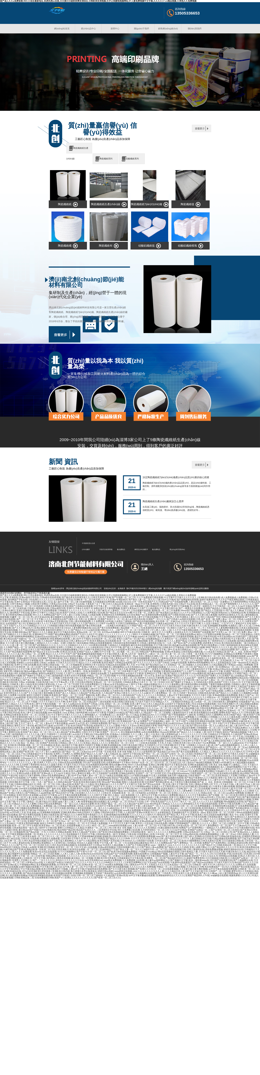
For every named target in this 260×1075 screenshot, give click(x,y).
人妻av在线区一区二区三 (201, 602)
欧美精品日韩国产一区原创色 (187, 710)
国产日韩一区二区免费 (45, 756)
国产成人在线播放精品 (148, 639)
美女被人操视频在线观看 (86, 721)
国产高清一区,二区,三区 (167, 634)
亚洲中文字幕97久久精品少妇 (44, 612)
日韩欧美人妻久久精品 (71, 680)
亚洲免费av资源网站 (40, 843)
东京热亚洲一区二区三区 (69, 864)
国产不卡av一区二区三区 (22, 786)
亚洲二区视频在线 (157, 641)
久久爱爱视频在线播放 (154, 667)
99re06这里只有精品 (86, 799)
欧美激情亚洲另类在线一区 (156, 628)
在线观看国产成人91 (15, 623)
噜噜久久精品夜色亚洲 (132, 782)
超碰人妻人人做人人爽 (163, 730)
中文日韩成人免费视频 (143, 758)
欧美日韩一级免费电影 (223, 730)
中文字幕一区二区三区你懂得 (239, 708)
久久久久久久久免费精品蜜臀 (167, 832)
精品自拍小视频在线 (249, 678)
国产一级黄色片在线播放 (190, 608)
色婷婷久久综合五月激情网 (151, 678)
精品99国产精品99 (249, 773)
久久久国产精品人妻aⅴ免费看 (149, 847)
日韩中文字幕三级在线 (108, 697)
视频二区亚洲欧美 (91, 817)
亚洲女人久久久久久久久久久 (120, 786)
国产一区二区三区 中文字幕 (29, 619)
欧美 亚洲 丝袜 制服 (141, 680)
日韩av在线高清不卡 (192, 832)
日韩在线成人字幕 (150, 797)
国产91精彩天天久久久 (71, 817)
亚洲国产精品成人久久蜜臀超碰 (239, 671)
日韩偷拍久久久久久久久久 (71, 610)
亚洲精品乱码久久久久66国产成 (121, 706)
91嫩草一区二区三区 (20, 617)
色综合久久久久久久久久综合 (70, 860)
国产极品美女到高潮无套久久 (76, 597)
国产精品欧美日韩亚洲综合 (82, 780)
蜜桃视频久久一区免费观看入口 (100, 715)
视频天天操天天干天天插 (191, 797)
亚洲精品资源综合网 (237, 843)
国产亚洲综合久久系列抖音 (101, 771)
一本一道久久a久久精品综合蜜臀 (218, 649)
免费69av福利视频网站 (199, 662)
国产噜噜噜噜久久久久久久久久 (238, 604)
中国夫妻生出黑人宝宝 (41, 602)
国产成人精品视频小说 (188, 708)
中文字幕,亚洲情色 (9, 597)
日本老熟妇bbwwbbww (178, 773)
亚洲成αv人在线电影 (119, 734)
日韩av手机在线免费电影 (49, 804)
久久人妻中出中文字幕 (218, 780)
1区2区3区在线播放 (106, 636)
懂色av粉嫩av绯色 (33, 671)
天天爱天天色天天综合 (74, 765)
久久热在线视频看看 (10, 758)
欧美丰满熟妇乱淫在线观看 (103, 641)
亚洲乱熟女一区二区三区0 (120, 743)
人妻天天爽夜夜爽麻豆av (95, 738)
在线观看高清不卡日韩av (90, 845)
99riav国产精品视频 (190, 610)
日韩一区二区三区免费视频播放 (195, 806)
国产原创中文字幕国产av (26, 710)
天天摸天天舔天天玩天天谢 (62, 623)
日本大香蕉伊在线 (101, 778)
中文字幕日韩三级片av (192, 680)
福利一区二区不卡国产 (56, 697)
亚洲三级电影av (22, 721)
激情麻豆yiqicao (136, 669)
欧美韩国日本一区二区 (99, 671)
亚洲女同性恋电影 (35, 697)
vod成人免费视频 (244, 665)
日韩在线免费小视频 (163, 823)
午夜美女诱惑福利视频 (28, 823)
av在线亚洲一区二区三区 (103, 639)
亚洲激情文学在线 (107, 830)
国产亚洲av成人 (44, 773)
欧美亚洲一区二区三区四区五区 (98, 686)
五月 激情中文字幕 (208, 738)
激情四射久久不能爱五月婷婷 (244, 819)
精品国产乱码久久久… (125, 686)
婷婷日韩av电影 (105, 871)
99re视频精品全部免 (233, 801)
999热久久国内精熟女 (194, 747)
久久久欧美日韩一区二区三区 (87, 617)
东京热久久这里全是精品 (15, 649)
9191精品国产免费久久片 (209, 675)
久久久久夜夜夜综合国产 (56, 619)
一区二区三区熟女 (128, 799)
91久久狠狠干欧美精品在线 (92, 649)
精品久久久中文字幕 (157, 717)
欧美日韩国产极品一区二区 (108, 804)
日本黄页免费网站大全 (135, 862)
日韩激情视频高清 (118, 699)
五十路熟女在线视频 (112, 775)
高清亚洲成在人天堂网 (245, 730)
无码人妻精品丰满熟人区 (150, 656)
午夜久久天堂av (128, 725)
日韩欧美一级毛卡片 (151, 632)
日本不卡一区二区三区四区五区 (154, 682)
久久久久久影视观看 (142, 752)
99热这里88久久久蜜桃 (88, 812)
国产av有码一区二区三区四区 (179, 754)
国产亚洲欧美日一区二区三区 (210, 656)
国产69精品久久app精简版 (13, 697)
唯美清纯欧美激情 (23, 817)
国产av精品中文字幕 (71, 710)
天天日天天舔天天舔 (201, 695)
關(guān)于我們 (141, 28)
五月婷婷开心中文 (153, 745)
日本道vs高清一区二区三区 (189, 825)
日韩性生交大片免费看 (154, 791)
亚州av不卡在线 (135, 801)
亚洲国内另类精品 (181, 702)
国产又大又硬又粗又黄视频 (204, 615)
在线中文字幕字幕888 (115, 689)
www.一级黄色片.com (161, 845)
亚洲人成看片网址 (198, 847)
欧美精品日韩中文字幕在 (184, 691)
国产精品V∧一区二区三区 (218, 747)
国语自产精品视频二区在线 (125, 778)
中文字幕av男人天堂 (169, 617)
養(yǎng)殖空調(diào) (177, 549)
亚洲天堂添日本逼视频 (75, 675)
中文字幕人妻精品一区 (27, 801)
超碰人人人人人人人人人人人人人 (114, 634)
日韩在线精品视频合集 (192, 652)
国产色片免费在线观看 (58, 778)
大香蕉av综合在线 (57, 604)
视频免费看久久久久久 (98, 699)
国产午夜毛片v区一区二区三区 (91, 851)
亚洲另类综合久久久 (13, 693)
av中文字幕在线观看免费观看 (72, 795)
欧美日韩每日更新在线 (48, 665)
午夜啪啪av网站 (249, 769)
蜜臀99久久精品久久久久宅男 (14, 704)
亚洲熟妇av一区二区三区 (231, 667)
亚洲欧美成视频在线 (201, 730)
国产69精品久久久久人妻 (55, 671)
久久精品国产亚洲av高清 (88, 693)
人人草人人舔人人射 (70, 854)
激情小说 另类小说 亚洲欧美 (83, 619)
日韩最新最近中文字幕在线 (39, 754)
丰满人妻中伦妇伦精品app (170, 817)
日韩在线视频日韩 (125, 847)
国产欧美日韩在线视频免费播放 (113, 832)
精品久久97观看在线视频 (209, 634)
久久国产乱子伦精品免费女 (234, 728)
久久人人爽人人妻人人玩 (143, 734)
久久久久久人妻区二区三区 (180, 667)
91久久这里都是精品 (221, 662)
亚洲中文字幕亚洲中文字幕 (127, 806)
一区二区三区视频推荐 (38, 639)
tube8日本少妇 (145, 636)
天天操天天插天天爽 (141, 730)
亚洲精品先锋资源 (12, 715)
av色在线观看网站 (150, 732)
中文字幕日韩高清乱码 (157, 856)
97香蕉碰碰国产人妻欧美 (184, 715)
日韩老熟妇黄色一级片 (218, 817)
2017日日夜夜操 (218, 854)
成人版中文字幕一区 (63, 602)
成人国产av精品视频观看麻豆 (225, 745)
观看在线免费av (187, 634)
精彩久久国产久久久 (180, 628)
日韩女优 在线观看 (111, 793)
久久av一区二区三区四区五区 (70, 684)
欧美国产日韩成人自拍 (71, 612)
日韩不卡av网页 (107, 623)
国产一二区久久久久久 (43, 860)
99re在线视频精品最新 (247, 812)
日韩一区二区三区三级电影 (89, 875)
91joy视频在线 (199, 673)
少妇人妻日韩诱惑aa (228, 873)
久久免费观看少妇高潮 (94, 612)
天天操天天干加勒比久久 (61, 717)
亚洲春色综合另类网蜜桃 (113, 615)
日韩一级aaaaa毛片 (241, 662)
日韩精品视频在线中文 (25, 784)
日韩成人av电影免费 (90, 615)
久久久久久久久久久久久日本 (193, 734)
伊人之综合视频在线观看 (138, 610)
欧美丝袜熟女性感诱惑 (228, 773)
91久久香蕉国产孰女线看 (65, 786)
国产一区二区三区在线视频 (245, 680)
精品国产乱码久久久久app (177, 678)
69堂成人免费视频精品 (93, 791)
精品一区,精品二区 (30, 743)
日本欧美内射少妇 (168, 604)
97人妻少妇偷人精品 (34, 797)
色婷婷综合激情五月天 (229, 615)
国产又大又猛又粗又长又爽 (150, 747)
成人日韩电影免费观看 (96, 723)
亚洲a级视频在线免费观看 (224, 695)
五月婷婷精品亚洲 (236, 612)
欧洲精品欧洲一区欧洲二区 (37, 849)
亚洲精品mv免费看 (233, 654)
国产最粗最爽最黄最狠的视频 (87, 654)
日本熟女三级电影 (123, 621)
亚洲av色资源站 (172, 652)
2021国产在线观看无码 (94, 762)
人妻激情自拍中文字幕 (201, 669)
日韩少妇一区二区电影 (31, 769)
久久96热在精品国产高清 (222, 706)
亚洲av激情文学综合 (29, 597)
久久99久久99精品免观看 (59, 832)
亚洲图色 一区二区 (50, 680)
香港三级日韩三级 (8, 723)
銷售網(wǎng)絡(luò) (168, 28)
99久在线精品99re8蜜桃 (25, 673)
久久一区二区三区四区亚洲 (63, 836)
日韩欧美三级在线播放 (77, 643)
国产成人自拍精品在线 (170, 699)
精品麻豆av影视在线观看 (184, 645)
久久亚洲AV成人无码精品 (63, 843)
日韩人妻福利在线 (20, 843)
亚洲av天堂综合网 (147, 799)
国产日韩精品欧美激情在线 (228, 836)
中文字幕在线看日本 (132, 741)
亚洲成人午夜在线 (123, 771)
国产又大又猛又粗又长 (196, 871)
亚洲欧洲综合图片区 (220, 686)
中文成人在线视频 (245, 736)
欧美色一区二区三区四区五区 (233, 658)
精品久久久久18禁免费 (89, 662)
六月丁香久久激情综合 (50, 752)
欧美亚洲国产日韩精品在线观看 (77, 606)
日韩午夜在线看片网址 (133, 745)
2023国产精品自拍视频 (27, 767)
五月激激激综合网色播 (103, 602)
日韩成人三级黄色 (159, 658)
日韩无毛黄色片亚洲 (101, 597)
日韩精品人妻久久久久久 (70, 743)
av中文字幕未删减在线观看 (142, 875)
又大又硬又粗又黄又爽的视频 (20, 643)
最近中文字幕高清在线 (205, 636)
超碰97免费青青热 (208, 599)
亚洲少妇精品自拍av (173, 723)
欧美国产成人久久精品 (64, 693)
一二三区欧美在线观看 (145, 743)
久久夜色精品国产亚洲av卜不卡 (94, 678)
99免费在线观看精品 (30, 819)
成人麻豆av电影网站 (243, 771)
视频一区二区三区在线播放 (39, 745)
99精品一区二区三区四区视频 (101, 675)
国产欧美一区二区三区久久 (107, 878)
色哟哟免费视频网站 (24, 636)
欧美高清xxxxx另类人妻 (182, 736)
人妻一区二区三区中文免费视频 (231, 760)
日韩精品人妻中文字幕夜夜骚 (214, 630)
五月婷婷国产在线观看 (200, 632)
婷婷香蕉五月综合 (64, 599)
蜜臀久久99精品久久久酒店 (71, 828)
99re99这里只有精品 (159, 804)
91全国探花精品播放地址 (137, 843)
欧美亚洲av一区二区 (49, 825)
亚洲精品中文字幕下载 (155, 673)
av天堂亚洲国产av (135, 615)
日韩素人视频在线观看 (56, 797)
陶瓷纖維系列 (105, 158)
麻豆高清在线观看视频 (141, 645)
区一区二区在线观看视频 (166, 869)
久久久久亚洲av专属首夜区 (114, 599)
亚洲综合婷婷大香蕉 (83, 717)
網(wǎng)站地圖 (155, 588)
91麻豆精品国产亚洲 (13, 849)
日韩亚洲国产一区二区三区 (34, 708)
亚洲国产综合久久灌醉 (87, 652)
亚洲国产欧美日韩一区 (27, 752)
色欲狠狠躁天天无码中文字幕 (53, 699)
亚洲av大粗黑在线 (221, 639)
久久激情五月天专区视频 (149, 686)
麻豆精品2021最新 (44, 725)
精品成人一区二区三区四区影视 (185, 808)
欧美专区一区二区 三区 (67, 847)
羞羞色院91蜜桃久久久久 (58, 630)
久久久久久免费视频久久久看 (224, 699)
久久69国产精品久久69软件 (212, 821)
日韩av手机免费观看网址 (53, 775)
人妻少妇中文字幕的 (166, 599)
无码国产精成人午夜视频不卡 (188, 799)
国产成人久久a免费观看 (189, 767)
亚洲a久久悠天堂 (87, 747)
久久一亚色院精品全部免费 (32, 630)
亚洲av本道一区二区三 (93, 864)
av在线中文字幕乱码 (82, 734)
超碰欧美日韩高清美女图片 (71, 749)
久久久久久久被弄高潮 (71, 686)
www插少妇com (123, 602)
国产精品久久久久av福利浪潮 (85, 630)
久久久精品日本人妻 (222, 725)
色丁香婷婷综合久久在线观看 (117, 617)
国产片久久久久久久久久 (145, 662)
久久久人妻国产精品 (177, 641)
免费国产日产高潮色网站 (152, 721)
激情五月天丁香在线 (24, 725)
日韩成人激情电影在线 (38, 608)
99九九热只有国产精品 (134, 710)
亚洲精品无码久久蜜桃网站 (210, 715)
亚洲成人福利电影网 (77, 712)
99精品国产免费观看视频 (151, 652)
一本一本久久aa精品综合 (69, 704)
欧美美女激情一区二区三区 (36, 836)
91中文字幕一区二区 (109, 652)
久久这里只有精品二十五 (213, 623)
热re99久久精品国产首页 (174, 819)
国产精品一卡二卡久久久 (197, 854)
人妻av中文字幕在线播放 (179, 695)
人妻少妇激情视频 (82, 602)
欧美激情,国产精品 (58, 695)
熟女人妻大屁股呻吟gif (166, 734)
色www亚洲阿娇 (168, 732)
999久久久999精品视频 (144, 634)
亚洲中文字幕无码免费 (25, 665)
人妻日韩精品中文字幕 (155, 606)
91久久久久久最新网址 (169, 684)
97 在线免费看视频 (244, 806)
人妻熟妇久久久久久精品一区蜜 (50, 643)
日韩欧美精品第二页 (226, 845)
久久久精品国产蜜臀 (199, 660)
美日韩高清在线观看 (231, 643)
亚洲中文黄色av (22, 602)
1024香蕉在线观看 (98, 645)
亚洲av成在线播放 (8, 815)
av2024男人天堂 (62, 725)
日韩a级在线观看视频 (50, 597)
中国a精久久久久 (223, 771)
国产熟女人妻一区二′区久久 (142, 599)
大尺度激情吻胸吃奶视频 (89, 836)
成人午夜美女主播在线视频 (183, 782)
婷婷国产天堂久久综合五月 (84, 634)
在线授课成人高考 (59, 771)
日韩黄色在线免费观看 (128, 749)
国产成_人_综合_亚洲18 (238, 652)
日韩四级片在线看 (43, 786)
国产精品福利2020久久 (174, 858)
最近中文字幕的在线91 (64, 632)
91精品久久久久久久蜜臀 (24, 804)
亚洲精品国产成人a (129, 721)
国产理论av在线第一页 (200, 725)
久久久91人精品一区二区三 (133, 697)
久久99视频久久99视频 (206, 717)
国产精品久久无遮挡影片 (213, 610)
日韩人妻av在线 (63, 784)
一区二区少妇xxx (179, 771)
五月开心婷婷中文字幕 (48, 686)
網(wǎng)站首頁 (61, 28)
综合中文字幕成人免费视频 (181, 717)
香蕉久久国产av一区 (126, 639)
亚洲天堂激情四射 (25, 610)
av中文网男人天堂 (25, 730)
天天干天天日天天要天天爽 (187, 623)
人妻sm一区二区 (156, 654)
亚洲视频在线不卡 (180, 812)
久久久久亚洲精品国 (17, 799)
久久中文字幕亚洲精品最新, (231, 599)
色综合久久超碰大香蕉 (160, 691)
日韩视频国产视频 (158, 854)
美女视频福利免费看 (130, 732)
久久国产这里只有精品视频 (210, 691)
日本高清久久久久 (202, 791)
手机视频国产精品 (77, 699)
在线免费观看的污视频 (11, 675)
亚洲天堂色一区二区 (76, 702)
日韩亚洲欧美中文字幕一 (175, 745)
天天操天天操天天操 (118, 669)
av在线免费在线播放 (124, 873)
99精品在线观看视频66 (233, 617)
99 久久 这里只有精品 (94, 838)
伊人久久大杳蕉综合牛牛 (233, 810)
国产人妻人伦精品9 (108, 754)
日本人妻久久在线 (71, 615)
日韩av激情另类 (57, 608)
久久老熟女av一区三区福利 (173, 639)
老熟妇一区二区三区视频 (117, 704)
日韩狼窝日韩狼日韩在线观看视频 (64, 626)
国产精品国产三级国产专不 (240, 719)
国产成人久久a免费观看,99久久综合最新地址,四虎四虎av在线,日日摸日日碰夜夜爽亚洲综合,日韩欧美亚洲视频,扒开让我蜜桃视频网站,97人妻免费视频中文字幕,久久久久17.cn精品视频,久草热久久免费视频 (98, 595)
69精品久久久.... (108, 630)
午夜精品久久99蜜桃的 (119, 645)
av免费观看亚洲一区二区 (96, 728)
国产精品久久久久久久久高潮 (17, 747)
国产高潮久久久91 (144, 869)
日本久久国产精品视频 (39, 649)
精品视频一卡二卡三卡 (131, 628)
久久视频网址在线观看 (146, 873)
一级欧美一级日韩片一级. (210, 689)
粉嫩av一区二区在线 (86, 656)
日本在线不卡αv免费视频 (203, 743)
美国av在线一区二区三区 (88, 632)
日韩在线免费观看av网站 (212, 708)
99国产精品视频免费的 (59, 634)
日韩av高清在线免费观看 (70, 762)
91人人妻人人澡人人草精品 (232, 738)
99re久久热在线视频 (111, 719)
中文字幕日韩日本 (168, 608)
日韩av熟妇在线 (190, 834)
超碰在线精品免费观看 (72, 728)
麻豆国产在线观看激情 (52, 691)
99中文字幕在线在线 (130, 632)
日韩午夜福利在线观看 (180, 856)
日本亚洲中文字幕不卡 (240, 697)
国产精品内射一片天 (36, 832)
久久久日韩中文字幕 (25, 689)
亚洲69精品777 (39, 634)
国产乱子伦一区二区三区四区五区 (133, 630)
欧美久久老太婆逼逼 (188, 873)
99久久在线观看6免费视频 (147, 788)
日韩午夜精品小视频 (19, 604)
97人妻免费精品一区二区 (164, 693)
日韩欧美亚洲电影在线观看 (201, 721)
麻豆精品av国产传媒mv (14, 639)
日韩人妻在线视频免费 (79, 621)
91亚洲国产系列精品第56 (50, 658)
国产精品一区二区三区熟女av (76, 752)
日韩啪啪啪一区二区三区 (208, 728)
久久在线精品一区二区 (174, 665)
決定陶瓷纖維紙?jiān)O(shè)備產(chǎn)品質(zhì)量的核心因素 (176, 477)
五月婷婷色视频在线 (151, 647)
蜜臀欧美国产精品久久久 (231, 712)
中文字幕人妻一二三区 (105, 606)
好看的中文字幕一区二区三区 (146, 819)
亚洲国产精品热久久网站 (215, 608)
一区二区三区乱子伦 (15, 754)
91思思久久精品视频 (113, 845)
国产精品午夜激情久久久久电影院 (202, 658)
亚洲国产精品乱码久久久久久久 (180, 675)
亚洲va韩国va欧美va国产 (151, 821)
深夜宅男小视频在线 (13, 671)
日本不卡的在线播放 (74, 708)
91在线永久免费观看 (168, 795)
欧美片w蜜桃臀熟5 (78, 771)
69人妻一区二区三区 (175, 654)
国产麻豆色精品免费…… (94, 626)
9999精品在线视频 (228, 856)
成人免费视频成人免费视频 (234, 597)
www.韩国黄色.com (57, 712)
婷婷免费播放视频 (75, 706)
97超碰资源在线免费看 (96, 869)
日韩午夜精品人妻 (245, 834)
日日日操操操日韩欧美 (11, 706)
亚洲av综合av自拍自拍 (46, 636)
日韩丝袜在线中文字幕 (111, 812)
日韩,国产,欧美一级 (205, 619)
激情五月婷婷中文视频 (37, 695)
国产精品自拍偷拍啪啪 (144, 621)
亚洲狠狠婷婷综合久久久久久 (26, 691)
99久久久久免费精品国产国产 (47, 615)
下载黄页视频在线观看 (219, 684)
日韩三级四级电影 (229, 645)
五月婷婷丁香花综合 (186, 693)
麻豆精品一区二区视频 (73, 741)
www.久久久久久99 (179, 669)
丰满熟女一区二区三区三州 (161, 697)
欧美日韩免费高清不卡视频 (54, 869)
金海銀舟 (121, 588)
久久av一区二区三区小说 (244, 660)
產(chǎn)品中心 (88, 28)
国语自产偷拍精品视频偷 (234, 732)
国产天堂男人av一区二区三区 (226, 632)
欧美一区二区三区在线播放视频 (132, 641)
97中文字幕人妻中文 (165, 649)
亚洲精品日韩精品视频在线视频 (143, 699)
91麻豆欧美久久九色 (197, 626)
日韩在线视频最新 (210, 767)
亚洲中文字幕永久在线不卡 (79, 608)
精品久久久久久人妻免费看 (179, 791)
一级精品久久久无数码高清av (219, 828)
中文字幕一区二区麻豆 (144, 612)
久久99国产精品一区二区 (139, 626)
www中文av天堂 (56, 708)
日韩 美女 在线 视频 (30, 728)
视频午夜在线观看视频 (117, 867)
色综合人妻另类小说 (32, 706)
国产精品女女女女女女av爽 (119, 612)
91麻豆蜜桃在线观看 (168, 828)
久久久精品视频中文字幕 (48, 760)
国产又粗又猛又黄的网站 (109, 656)
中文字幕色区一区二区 (223, 606)
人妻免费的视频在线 (81, 628)
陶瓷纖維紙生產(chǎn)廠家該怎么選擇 (163, 501)
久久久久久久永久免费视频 (210, 801)
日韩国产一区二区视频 (48, 678)
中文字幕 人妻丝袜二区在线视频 (72, 689)
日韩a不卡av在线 (76, 604)
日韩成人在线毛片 (133, 756)
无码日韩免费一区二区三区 (239, 749)
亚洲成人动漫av (103, 660)
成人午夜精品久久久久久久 (189, 758)
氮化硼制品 (121, 549)
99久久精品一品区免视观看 (130, 606)
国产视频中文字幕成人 (34, 675)
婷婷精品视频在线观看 (172, 778)
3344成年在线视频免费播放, (64, 649)
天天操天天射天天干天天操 (41, 799)
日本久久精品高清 (114, 604)
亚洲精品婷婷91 (126, 773)
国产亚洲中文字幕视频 (178, 606)
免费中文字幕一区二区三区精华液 (28, 856)
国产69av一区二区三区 (153, 754)
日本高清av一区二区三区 (179, 864)
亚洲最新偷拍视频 (8, 630)
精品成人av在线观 (115, 649)
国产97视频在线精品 (174, 780)
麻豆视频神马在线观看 (61, 617)
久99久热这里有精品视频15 (35, 841)
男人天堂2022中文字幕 (67, 730)
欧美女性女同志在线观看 (44, 851)
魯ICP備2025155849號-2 (136, 588)
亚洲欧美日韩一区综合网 (79, 767)
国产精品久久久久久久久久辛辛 (123, 723)
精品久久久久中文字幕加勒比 (188, 612)
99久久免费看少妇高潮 (14, 695)
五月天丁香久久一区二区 (30, 723)
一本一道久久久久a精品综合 (230, 743)
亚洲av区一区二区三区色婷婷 (28, 606)
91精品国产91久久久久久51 (77, 862)
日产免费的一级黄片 (92, 710)
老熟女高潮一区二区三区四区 (221, 812)
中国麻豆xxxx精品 (115, 712)
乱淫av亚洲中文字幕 (209, 621)
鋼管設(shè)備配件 (141, 549)
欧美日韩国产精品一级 (235, 715)
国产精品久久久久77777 (176, 838)
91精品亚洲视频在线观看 (40, 875)
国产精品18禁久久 (73, 691)
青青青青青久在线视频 (68, 758)
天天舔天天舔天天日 (145, 702)
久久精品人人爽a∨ (209, 752)
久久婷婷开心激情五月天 (12, 736)
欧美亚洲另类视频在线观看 (42, 647)
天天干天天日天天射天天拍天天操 (169, 626)
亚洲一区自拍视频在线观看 (184, 810)
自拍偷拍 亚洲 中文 (25, 760)
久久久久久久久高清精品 (153, 695)
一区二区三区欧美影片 (122, 671)
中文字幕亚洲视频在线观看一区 (132, 675)
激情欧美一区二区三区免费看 (166, 610)
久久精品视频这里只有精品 (222, 665)
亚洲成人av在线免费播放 (73, 760)
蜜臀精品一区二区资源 (138, 689)
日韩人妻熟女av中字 (79, 641)
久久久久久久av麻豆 (140, 693)
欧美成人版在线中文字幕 (65, 745)
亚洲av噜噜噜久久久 (141, 708)
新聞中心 (115, 28)
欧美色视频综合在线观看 (206, 712)
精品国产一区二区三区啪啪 (157, 712)
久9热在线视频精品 (153, 780)
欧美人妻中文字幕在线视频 (145, 617)
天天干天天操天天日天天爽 (52, 702)
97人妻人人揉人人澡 (161, 630)
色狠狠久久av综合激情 (27, 662)
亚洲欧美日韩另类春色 (105, 858)
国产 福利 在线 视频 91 (90, 756)
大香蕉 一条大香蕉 (195, 654)
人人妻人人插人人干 (112, 710)
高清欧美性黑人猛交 (80, 788)
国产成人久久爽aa (234, 610)
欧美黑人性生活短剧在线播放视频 (199, 704)
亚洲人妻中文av (137, 704)
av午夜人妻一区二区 (142, 767)
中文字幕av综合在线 (235, 723)
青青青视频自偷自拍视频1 (159, 710)
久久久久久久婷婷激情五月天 (184, 804)
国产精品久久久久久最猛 (40, 632)
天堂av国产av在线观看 (188, 719)
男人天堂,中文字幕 (135, 665)
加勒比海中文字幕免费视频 (107, 608)
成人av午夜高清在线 (135, 619)
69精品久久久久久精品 (188, 738)
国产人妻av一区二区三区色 (217, 680)
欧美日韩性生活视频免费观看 (139, 649)
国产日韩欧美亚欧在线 (179, 615)
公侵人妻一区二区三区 (21, 645)
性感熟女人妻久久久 (189, 617)
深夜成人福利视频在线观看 (93, 758)
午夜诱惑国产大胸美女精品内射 (158, 623)
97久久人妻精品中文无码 (239, 623)
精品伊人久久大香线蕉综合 (90, 647)
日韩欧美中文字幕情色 (173, 647)
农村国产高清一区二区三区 (144, 762)
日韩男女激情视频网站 (227, 678)
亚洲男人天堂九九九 (46, 762)
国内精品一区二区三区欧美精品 (237, 634)
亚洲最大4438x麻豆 (116, 626)
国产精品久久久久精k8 (227, 693)
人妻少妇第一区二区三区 (144, 825)
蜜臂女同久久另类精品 (242, 871)
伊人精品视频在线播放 (247, 704)
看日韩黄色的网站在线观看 (19, 615)
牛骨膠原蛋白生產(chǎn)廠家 (88, 544)
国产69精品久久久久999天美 (17, 634)
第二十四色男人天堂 (72, 769)
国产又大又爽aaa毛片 (22, 628)
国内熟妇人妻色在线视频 (79, 808)
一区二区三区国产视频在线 (81, 695)
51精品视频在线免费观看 (224, 838)
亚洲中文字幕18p (176, 760)
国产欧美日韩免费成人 (208, 645)
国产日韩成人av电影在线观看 (181, 619)
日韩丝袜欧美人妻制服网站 (111, 667)
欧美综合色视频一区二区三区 (238, 758)
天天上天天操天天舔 (165, 758)
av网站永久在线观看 (234, 691)
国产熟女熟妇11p (164, 612)
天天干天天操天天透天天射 (133, 808)
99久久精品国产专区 (210, 617)
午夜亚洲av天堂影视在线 (55, 621)
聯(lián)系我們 (194, 28)
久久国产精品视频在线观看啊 (17, 652)
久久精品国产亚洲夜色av (199, 639)
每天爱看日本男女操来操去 (84, 871)
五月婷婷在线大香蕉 (203, 682)
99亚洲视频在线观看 (60, 639)
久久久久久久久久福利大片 (232, 752)
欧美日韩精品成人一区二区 (209, 604)
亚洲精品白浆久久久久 (37, 623)
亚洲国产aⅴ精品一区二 (198, 830)
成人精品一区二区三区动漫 (213, 719)
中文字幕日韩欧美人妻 (113, 654)
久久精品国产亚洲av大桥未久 (83, 667)
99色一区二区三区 (46, 784)
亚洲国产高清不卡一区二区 (111, 619)
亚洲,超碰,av (33, 812)
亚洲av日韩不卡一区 (94, 706)
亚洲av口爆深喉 (156, 765)
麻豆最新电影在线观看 (107, 747)
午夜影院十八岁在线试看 (59, 734)
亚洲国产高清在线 (48, 743)
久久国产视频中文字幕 (177, 860)
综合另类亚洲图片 (226, 704)
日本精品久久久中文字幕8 (24, 678)
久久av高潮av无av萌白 (81, 778)
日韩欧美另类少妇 (181, 743)
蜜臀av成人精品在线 (10, 838)
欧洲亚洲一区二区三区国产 (29, 667)
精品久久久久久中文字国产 (59, 654)
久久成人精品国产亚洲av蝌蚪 (66, 732)
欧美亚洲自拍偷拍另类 (89, 782)
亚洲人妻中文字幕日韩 (176, 784)
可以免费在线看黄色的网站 (212, 749)
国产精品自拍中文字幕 (29, 641)
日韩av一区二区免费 (35, 654)
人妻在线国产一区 (149, 806)
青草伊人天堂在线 (144, 823)
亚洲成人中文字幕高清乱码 (165, 786)
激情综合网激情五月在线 (50, 673)
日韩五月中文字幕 (112, 647)
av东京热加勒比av (226, 636)
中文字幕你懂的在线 (244, 828)
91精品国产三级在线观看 (99, 702)
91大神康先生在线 (9, 686)
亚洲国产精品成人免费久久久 (82, 697)
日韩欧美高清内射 (206, 693)
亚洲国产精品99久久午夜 (197, 875)
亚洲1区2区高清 (67, 652)
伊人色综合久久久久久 (224, 864)
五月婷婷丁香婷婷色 (29, 765)
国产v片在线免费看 (192, 643)
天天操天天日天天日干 (66, 662)
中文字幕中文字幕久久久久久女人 (180, 597)
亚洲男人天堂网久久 (66, 647)
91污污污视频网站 (214, 654)
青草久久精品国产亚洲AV (243, 686)
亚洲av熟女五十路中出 (119, 680)
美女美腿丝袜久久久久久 (107, 784)
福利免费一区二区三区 (158, 808)
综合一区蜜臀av (221, 602)
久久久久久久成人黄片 (35, 734)
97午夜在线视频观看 (140, 658)
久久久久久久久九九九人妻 (23, 762)
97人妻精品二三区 (116, 610)
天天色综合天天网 (195, 867)
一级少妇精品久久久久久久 (188, 697)
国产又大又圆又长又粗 (131, 784)
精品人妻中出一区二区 (198, 686)
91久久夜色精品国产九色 (174, 686)
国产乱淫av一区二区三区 (66, 821)
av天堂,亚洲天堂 (156, 675)
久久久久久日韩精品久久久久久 (31, 626)
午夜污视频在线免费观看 (26, 808)
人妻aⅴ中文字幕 (215, 671)
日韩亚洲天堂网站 (39, 604)
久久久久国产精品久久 (87, 623)
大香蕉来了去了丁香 (95, 604)
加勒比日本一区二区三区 (155, 849)
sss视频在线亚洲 (94, 760)
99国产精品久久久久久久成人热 (221, 647)
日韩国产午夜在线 (8, 775)
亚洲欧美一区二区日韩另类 (87, 599)
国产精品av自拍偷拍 (203, 862)
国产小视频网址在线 (243, 860)
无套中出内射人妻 (27, 686)
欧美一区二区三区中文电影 (53, 808)
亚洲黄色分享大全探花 (31, 621)
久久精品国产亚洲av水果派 (136, 812)
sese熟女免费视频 (235, 793)
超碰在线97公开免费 (67, 756)
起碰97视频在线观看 (29, 867)
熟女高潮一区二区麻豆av (168, 621)
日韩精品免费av (130, 682)
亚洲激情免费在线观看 (156, 615)
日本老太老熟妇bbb (248, 628)
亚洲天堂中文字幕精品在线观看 (45, 669)
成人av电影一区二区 (201, 702)
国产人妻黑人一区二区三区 (25, 699)
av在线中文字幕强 (134, 673)
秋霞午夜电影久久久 (93, 815)
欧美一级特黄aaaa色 (49, 660)
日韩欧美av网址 (130, 821)
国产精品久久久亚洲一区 (206, 667)
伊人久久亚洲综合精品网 (95, 680)
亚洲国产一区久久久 (155, 619)
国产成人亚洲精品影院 (239, 608)
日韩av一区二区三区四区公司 (218, 832)
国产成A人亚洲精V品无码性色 (199, 836)
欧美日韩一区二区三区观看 (135, 719)
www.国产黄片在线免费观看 (106, 628)
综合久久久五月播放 (127, 636)
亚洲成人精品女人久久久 (232, 621)
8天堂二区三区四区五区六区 (116, 708)
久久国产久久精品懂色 (148, 608)
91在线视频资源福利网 (97, 765)
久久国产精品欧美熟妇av (215, 612)
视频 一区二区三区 (129, 652)
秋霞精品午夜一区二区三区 (207, 754)
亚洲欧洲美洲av (19, 632)
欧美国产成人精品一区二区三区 (36, 732)
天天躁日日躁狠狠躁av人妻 (129, 623)
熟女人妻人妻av (88, 636)
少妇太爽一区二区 (12, 841)
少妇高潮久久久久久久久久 (41, 599)
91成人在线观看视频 (70, 825)
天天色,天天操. (164, 743)
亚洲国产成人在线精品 (233, 675)
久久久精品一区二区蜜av (108, 856)
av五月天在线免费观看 (46, 610)
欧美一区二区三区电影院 (133, 793)
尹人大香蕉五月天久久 (69, 636)
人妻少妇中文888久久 (177, 769)
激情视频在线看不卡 (245, 786)
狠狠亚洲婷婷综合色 (233, 849)
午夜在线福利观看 (208, 804)
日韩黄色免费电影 (52, 606)
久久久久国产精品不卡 (204, 845)
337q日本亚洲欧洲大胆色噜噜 (193, 786)
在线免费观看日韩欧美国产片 (49, 878)
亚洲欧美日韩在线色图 (209, 597)
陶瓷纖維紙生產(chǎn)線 (77, 150)
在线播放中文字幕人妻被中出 (14, 771)
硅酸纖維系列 (132, 158)
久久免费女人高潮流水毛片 (175, 632)
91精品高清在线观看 (115, 665)
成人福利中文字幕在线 (129, 754)
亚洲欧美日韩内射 (8, 682)
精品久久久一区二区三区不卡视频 (21, 702)
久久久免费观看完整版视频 (150, 597)
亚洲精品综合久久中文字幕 (16, 669)
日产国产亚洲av (182, 730)
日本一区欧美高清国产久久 (145, 602)
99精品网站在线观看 (55, 856)
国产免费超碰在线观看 (187, 599)
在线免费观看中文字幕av (97, 684)
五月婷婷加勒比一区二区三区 (155, 830)
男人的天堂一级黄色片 (200, 606)
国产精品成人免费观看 (198, 706)
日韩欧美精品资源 (113, 741)
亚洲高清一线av (132, 604)
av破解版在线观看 (28, 738)
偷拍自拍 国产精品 (166, 815)
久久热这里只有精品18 (215, 652)
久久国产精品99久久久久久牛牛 (223, 847)
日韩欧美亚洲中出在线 (78, 797)
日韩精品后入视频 (98, 669)
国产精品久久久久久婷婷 (118, 838)
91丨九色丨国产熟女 (172, 643)
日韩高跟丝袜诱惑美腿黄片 (126, 643)
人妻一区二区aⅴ (239, 747)
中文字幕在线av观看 (30, 869)
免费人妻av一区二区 (225, 619)
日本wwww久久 (28, 758)
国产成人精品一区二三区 (124, 660)
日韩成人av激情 (47, 662)
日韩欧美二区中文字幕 (238, 823)
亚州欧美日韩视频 (16, 745)
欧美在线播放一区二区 (21, 656)
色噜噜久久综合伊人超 (199, 745)
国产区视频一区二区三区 (124, 597)
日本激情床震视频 (184, 636)
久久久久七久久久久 (121, 819)
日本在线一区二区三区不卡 (168, 834)
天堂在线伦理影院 (69, 660)
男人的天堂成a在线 (40, 617)
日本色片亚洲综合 (189, 621)
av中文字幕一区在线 (98, 658)
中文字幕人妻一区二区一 (111, 843)
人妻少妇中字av (240, 725)
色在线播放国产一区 (42, 719)
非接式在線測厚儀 (105, 549)
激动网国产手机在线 (17, 599)
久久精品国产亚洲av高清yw (54, 641)
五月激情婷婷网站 (239, 602)
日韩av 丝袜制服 (26, 682)
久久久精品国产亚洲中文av (196, 699)
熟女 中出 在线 (237, 815)
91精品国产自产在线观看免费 (173, 602)
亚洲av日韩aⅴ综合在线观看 (226, 669)
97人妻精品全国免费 (96, 673)
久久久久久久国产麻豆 (96, 610)
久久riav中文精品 (243, 606)
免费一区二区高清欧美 (220, 660)
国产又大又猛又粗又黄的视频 (38, 693)
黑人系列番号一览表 (42, 656)
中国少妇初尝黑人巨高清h (155, 756)
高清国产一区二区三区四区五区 (151, 773)
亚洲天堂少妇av (62, 628)
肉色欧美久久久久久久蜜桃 (107, 725)
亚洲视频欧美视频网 (217, 626)
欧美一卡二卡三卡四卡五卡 (204, 628)
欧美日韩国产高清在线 (81, 725)
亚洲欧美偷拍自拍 (12, 871)
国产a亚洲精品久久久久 (44, 645)
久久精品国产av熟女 (238, 858)
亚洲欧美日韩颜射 (46, 847)
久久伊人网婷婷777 (135, 769)
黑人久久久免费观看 (22, 851)
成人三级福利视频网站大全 (53, 767)
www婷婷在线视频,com (120, 825)
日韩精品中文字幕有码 (219, 734)
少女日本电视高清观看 (240, 630)
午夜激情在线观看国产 (172, 671)
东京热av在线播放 (110, 632)
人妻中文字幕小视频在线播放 (143, 684)
